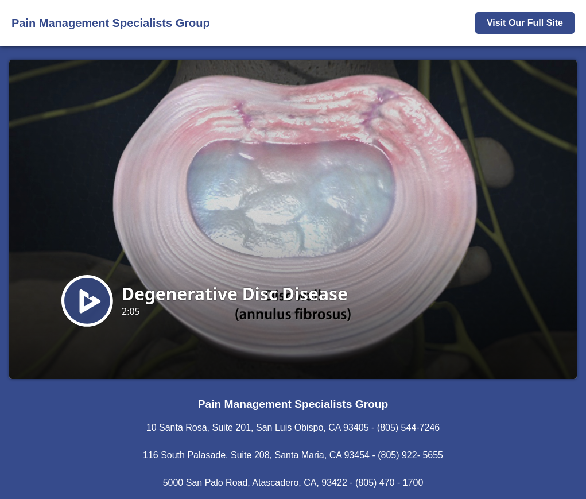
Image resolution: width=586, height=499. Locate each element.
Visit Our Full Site (525, 23)
